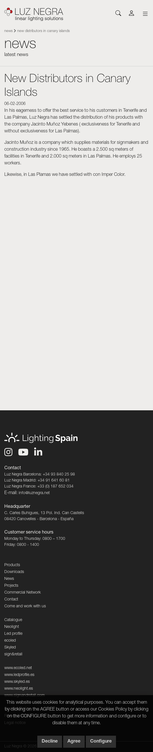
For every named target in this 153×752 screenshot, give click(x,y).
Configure (101, 741)
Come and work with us (25, 606)
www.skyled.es (17, 682)
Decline (50, 741)
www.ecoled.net (18, 668)
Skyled (10, 648)
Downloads (14, 572)
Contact (11, 600)
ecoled (10, 641)
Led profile (13, 634)
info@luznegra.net (34, 493)
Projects (11, 586)
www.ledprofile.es (19, 675)
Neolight (11, 627)
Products (12, 565)
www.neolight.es (18, 689)
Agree (73, 741)
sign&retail (13, 654)
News (8, 31)
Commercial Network (22, 593)
